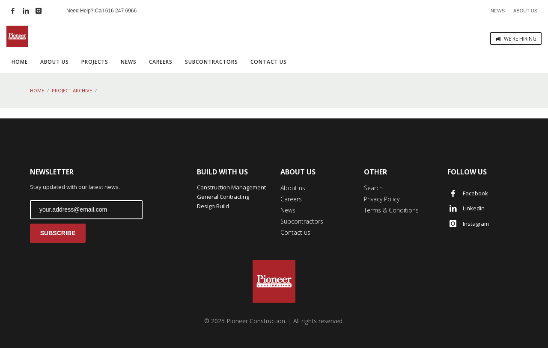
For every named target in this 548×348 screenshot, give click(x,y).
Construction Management (231, 187)
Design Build (213, 206)
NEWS (498, 10)
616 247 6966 (121, 11)
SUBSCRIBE (57, 233)
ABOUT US (525, 10)
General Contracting (223, 197)
